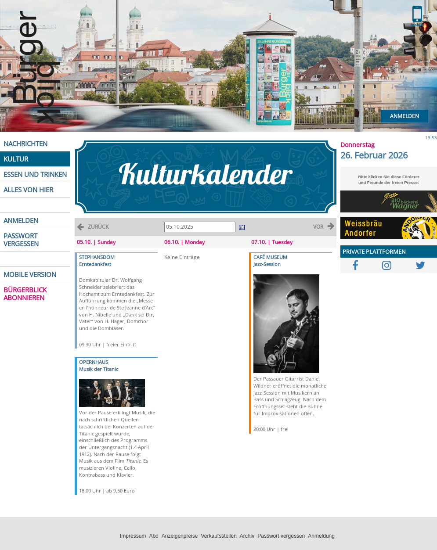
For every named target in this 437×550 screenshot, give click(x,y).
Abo (153, 536)
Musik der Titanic (98, 369)
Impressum (133, 536)
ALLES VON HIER (28, 189)
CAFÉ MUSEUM (270, 257)
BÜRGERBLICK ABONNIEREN (25, 293)
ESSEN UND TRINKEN (35, 174)
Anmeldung (321, 536)
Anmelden (404, 116)
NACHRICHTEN (25, 143)
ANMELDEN (21, 220)
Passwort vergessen (281, 536)
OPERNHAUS (93, 362)
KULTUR (16, 159)
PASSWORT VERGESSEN (21, 239)
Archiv (247, 536)
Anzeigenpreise (180, 536)
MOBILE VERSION (30, 274)
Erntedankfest (95, 264)
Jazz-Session (267, 264)
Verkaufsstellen (218, 536)
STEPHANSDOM (97, 257)
